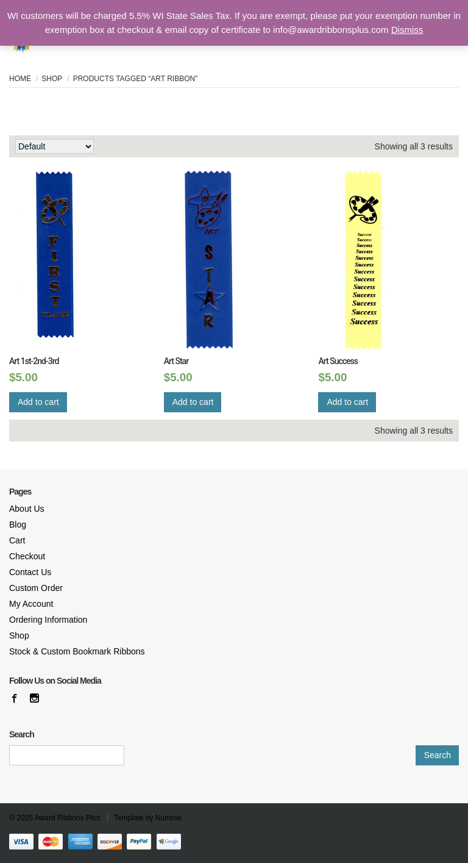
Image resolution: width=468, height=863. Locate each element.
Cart (17, 540)
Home (20, 78)
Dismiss (407, 29)
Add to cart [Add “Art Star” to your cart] (193, 402)
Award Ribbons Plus (68, 818)
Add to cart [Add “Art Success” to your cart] (347, 402)
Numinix (168, 818)
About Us (26, 509)
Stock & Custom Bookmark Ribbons (77, 651)
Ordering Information (48, 620)
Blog (17, 524)
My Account (31, 604)
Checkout (27, 556)
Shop (51, 78)
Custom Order (36, 588)
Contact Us (30, 572)
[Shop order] (54, 146)
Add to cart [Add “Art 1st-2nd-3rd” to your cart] (38, 402)
